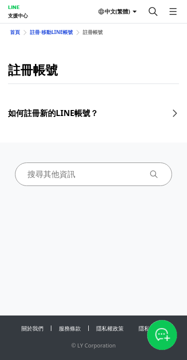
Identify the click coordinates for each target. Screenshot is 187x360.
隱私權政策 (110, 328)
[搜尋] (153, 12)
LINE (13, 7)
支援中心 (18, 15)
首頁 (15, 32)
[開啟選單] (173, 12)
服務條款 (70, 328)
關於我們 (32, 328)
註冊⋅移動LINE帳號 (51, 32)
